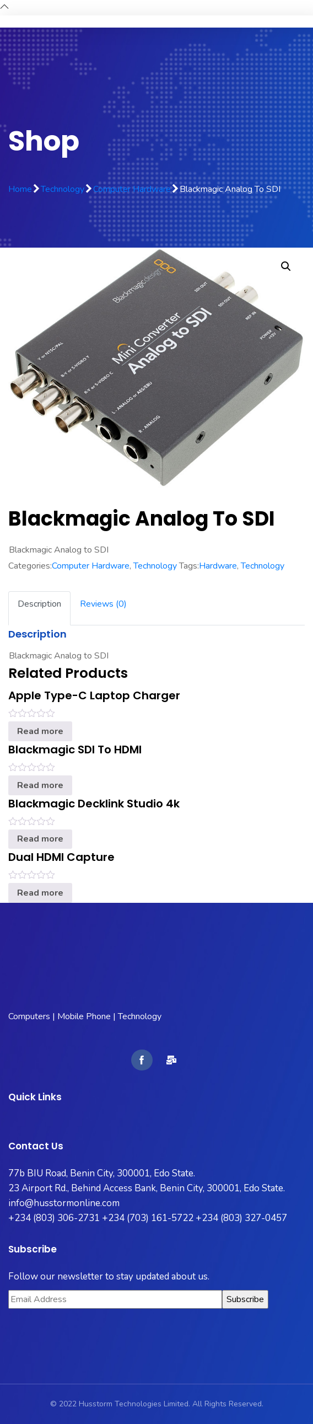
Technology (62, 189)
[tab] (39, 608)
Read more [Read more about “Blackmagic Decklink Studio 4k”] (40, 839)
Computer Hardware (132, 189)
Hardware (218, 566)
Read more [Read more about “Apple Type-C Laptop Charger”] (40, 731)
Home (20, 189)
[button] (286, 266)
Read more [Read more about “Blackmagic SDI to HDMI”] (40, 785)
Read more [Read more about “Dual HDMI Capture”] (40, 893)
